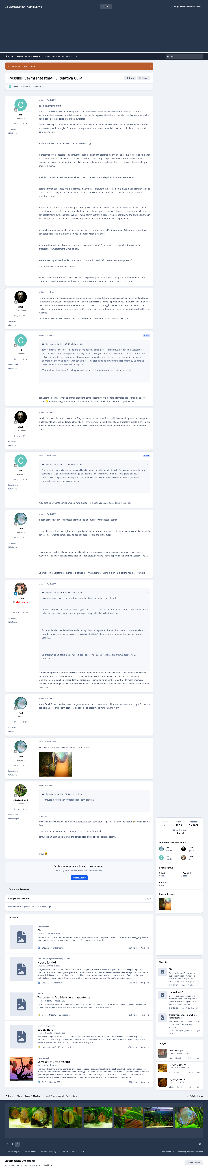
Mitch (190, 847)
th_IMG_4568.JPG (177, 1079)
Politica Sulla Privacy (48, 1152)
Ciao (40, 930)
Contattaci (63, 1152)
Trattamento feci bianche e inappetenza (64, 997)
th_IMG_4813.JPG (177, 1065)
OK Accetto (193, 1162)
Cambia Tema (30, 1152)
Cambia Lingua (14, 1152)
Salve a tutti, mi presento (54, 1062)
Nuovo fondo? (47, 962)
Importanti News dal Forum (21, 66)
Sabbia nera (45, 1030)
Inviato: (189, 985)
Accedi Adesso (79, 877)
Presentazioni (43, 926)
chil (167, 856)
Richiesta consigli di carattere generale (54, 959)
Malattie (39, 86)
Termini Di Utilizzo (44, 1165)
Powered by (190, 1152)
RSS (83, 1152)
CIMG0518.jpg (176, 1050)
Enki (167, 847)
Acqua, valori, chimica (47, 1026)
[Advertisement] (104, 33)
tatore (190, 856)
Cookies (74, 1152)
